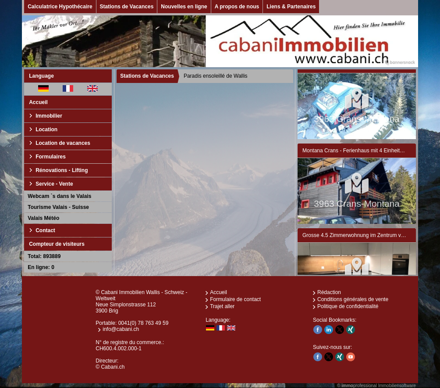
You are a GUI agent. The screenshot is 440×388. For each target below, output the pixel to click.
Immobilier (48, 116)
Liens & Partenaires (291, 7)
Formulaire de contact (235, 299)
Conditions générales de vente (352, 299)
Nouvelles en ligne (184, 7)
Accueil (38, 102)
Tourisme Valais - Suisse (58, 207)
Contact (45, 230)
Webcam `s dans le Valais (59, 196)
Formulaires (50, 157)
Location (46, 129)
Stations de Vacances (127, 7)
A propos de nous (237, 7)
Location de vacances (62, 143)
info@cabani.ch (121, 329)
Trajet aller (222, 306)
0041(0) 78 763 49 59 (143, 323)
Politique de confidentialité (347, 306)
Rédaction (329, 292)
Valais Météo (43, 218)
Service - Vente (54, 184)
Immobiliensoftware (397, 385)
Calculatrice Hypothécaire (60, 7)
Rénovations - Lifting (61, 170)
